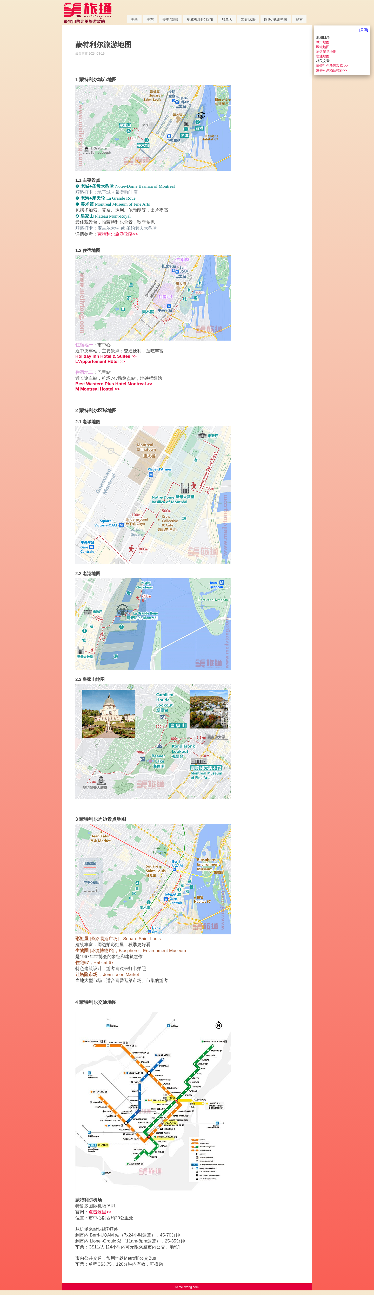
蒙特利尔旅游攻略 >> (332, 66)
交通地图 (323, 56)
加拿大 (227, 19)
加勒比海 (248, 19)
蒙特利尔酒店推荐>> (331, 70)
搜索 (299, 19)
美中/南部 (170, 19)
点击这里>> (100, 1211)
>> (106, 356)
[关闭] (363, 30)
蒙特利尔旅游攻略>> (117, 234)
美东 (150, 19)
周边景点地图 (326, 52)
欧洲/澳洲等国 (275, 19)
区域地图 (323, 47)
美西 (134, 19)
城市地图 (323, 42)
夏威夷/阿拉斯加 (199, 19)
